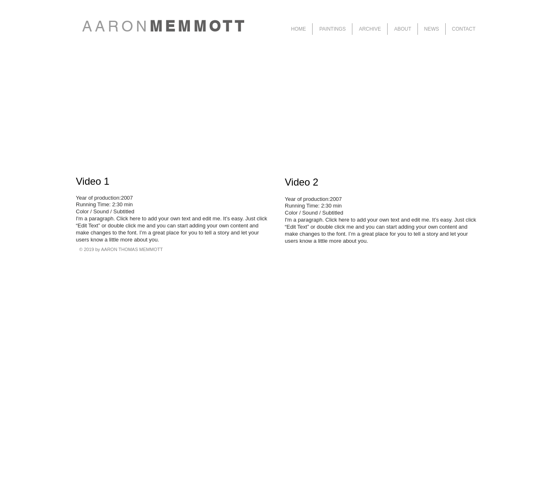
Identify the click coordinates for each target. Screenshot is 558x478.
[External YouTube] (173, 101)
